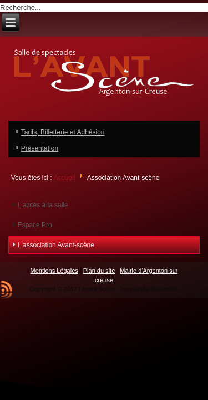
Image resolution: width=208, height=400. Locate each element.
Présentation (39, 148)
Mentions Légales (54, 270)
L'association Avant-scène (56, 245)
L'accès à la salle (43, 205)
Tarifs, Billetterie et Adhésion (63, 132)
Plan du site (99, 270)
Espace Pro (35, 225)
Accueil (64, 178)
